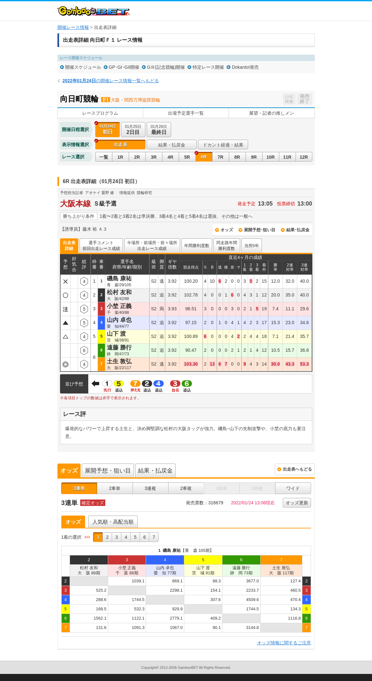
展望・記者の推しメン (271, 113)
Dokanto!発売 (245, 67)
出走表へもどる (297, 469)
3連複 (150, 488)
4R (170, 157)
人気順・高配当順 (113, 522)
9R (254, 157)
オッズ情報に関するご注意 (284, 642)
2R (137, 157)
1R (120, 157)
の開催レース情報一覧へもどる (111, 80)
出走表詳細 (69, 245)
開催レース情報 (73, 27)
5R (187, 157)
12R (304, 157)
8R (237, 157)
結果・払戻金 (171, 144)
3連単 (79, 488)
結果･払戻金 (297, 229)
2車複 (186, 488)
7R (220, 157)
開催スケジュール (83, 67)
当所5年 (251, 245)
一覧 (103, 157)
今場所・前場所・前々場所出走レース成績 (152, 245)
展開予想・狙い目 (108, 470)
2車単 (115, 488)
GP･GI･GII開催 (124, 67)
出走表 (120, 144)
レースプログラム (100, 113)
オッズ (227, 229)
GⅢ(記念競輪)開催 (166, 67)
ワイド (293, 488)
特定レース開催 (208, 67)
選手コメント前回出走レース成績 (101, 245)
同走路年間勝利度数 (226, 245)
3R (154, 157)
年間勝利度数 (196, 245)
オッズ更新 (297, 502)
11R (287, 157)
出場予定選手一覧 (186, 113)
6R (204, 156)
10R (270, 157)
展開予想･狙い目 (259, 229)
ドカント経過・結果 (223, 144)
